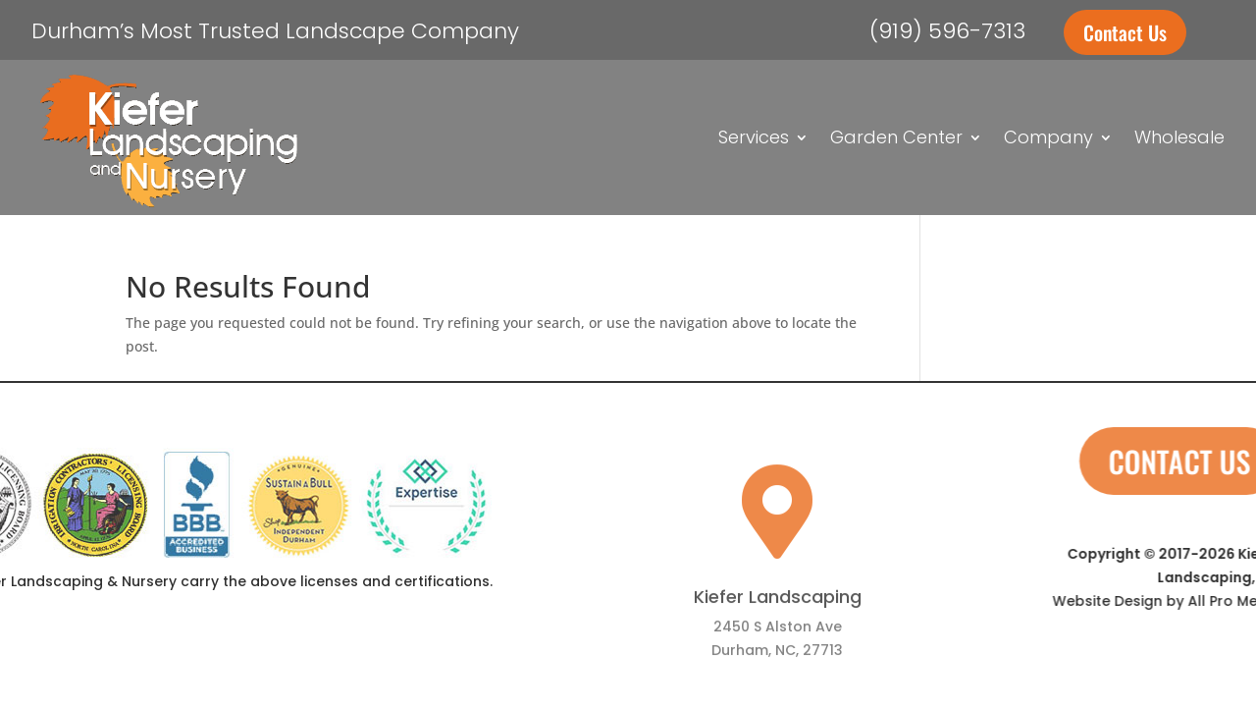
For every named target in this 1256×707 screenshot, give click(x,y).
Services (753, 137)
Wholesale (1179, 137)
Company (1048, 137)
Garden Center (896, 137)
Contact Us (1125, 32)
